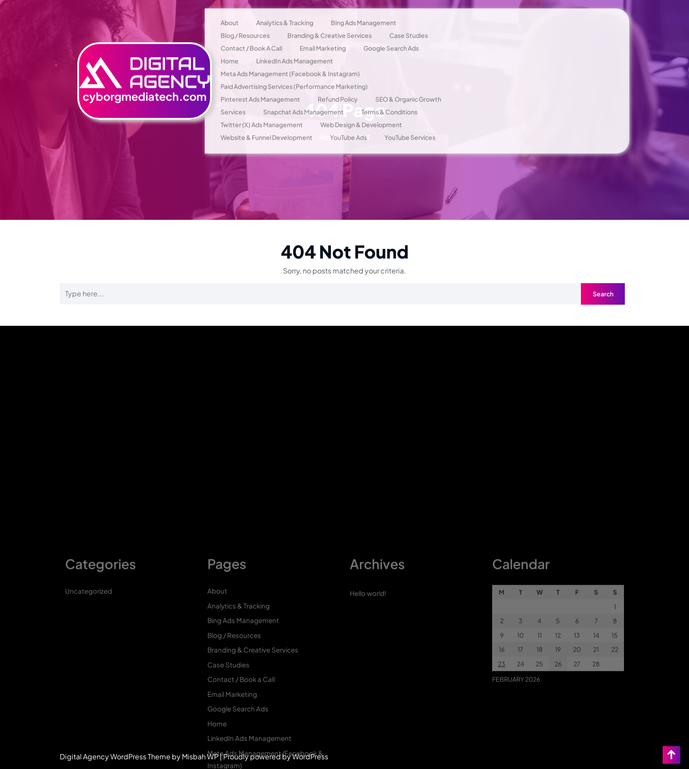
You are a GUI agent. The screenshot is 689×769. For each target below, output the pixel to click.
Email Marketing (323, 35)
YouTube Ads (348, 124)
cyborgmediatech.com (145, 83)
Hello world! (368, 726)
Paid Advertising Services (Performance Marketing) (294, 73)
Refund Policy (338, 86)
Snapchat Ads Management (303, 98)
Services (233, 98)
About (230, 9)
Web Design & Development (361, 111)
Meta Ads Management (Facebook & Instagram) (290, 60)
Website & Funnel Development (266, 124)
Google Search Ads (391, 35)
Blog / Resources (245, 22)
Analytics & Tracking (284, 9)
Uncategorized (88, 723)
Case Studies (408, 22)
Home (230, 47)
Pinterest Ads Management (260, 86)
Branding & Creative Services (329, 22)
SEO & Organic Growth (408, 86)
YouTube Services (409, 124)
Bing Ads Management (363, 9)
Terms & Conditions (389, 98)
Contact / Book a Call (251, 35)
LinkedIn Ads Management (294, 47)
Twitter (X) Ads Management (262, 111)
